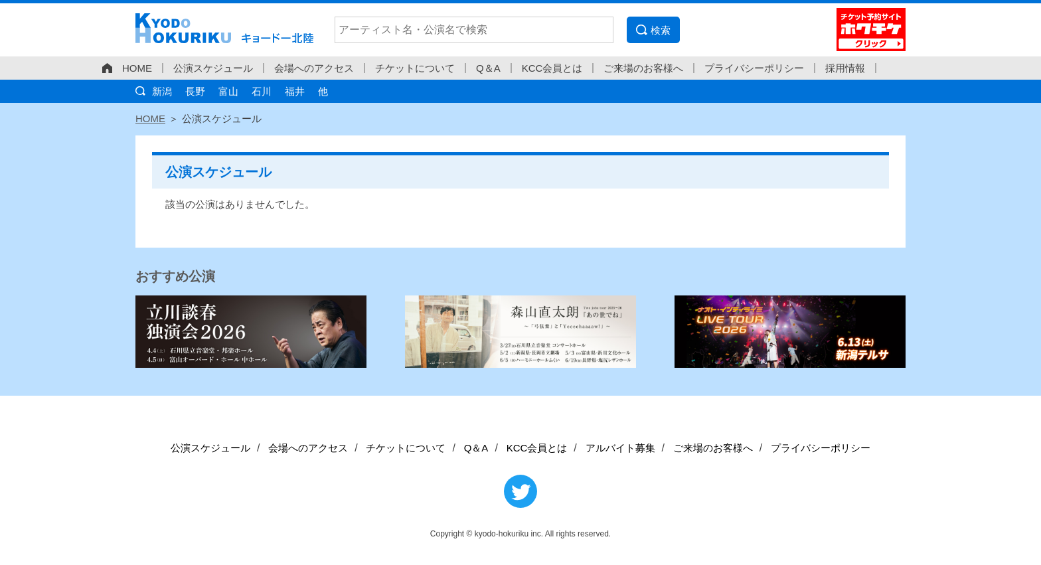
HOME (137, 68)
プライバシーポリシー (754, 68)
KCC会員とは (552, 68)
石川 (262, 91)
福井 (295, 91)
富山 (228, 91)
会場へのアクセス (314, 68)
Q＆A (488, 68)
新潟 (162, 91)
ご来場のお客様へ (643, 68)
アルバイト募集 (620, 447)
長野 (195, 91)
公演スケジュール (213, 68)
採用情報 (845, 68)
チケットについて (415, 68)
